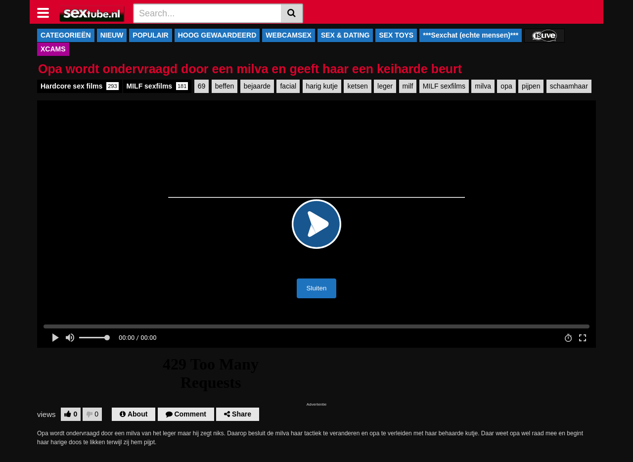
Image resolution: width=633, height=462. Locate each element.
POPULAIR (150, 35)
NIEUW (112, 35)
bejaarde (257, 86)
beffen (224, 86)
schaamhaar (569, 86)
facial (288, 86)
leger (385, 86)
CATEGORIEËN (66, 35)
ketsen (357, 86)
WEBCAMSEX (289, 35)
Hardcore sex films (80, 86)
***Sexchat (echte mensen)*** (470, 35)
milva (483, 86)
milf (408, 86)
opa (506, 86)
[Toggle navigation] (46, 12)
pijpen (531, 86)
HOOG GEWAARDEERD (217, 35)
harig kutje (322, 86)
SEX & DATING (345, 35)
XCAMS (53, 49)
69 (202, 86)
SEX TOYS (396, 35)
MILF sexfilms (157, 86)
